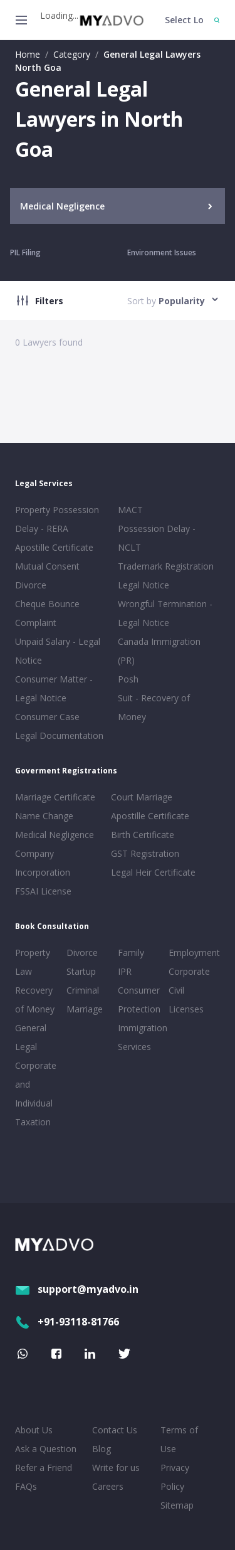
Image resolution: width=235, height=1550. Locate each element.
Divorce (82, 952)
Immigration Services (141, 1037)
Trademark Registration (166, 566)
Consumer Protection (139, 999)
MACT (130, 510)
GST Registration (145, 853)
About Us (34, 1430)
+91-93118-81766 (67, 1322)
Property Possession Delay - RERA (57, 519)
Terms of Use (179, 1439)
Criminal (82, 990)
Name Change (44, 816)
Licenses (186, 1009)
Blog (101, 1449)
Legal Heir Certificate (153, 872)
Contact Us (114, 1430)
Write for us (116, 1467)
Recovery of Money (35, 999)
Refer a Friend (43, 1467)
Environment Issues (161, 252)
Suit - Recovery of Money (154, 707)
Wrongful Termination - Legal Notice (165, 613)
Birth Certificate (142, 835)
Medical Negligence (54, 835)
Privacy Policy (174, 1477)
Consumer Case (47, 717)
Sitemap (177, 1505)
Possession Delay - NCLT (157, 538)
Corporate (189, 971)
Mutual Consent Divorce (47, 575)
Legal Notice (143, 585)
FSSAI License (43, 891)
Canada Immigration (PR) (159, 650)
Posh (128, 679)
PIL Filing (25, 252)
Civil (176, 990)
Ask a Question (45, 1449)
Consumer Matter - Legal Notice (54, 688)
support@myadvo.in (76, 1289)
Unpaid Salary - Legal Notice (57, 650)
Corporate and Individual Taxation (35, 1093)
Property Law (32, 962)
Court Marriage (141, 797)
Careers (107, 1486)
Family (131, 952)
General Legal (30, 1037)
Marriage (84, 1009)
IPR (125, 971)
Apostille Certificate (54, 547)
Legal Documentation (59, 735)
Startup (81, 971)
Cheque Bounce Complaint (47, 613)
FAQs (26, 1486)
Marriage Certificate (55, 797)
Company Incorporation (42, 862)
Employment (192, 952)
